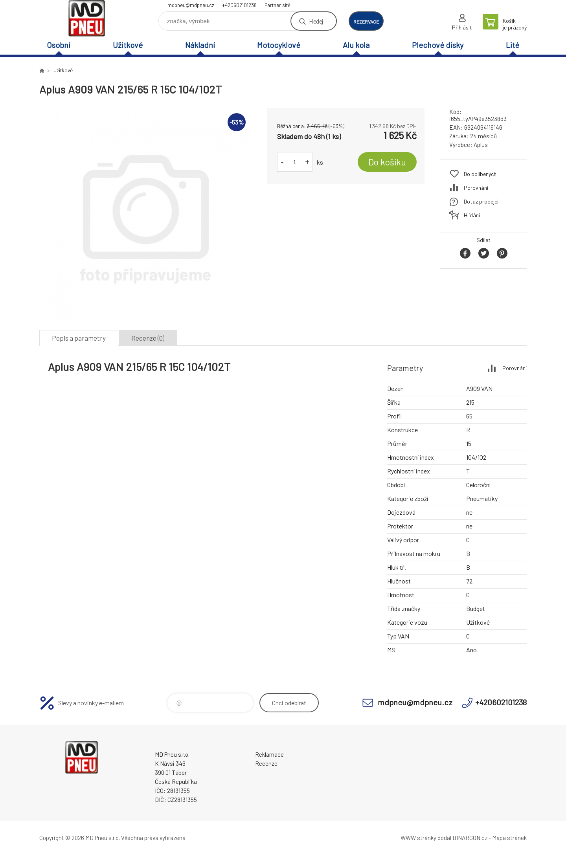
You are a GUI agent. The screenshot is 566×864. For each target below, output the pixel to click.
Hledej (316, 21)
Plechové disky (437, 45)
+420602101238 (239, 5)
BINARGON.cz (469, 837)
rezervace (366, 21)
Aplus (481, 144)
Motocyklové (278, 45)
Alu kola (356, 45)
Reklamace (269, 754)
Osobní (58, 45)
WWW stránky (418, 837)
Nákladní (200, 45)
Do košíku (387, 161)
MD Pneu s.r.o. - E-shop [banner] (86, 18)
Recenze (266, 763)
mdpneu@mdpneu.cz (190, 5)
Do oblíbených (480, 174)
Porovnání (476, 187)
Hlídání (472, 215)
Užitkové (128, 45)
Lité (512, 45)
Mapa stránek (509, 837)
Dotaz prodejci (481, 201)
